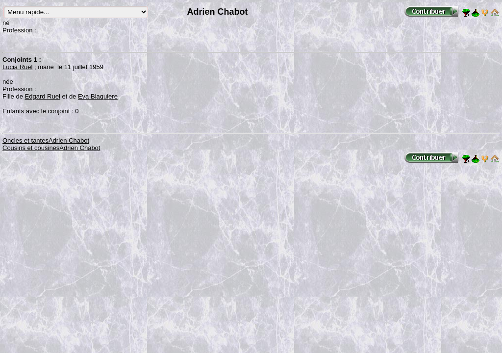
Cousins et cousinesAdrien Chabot (51, 147)
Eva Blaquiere (98, 96)
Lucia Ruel (17, 67)
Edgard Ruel (42, 96)
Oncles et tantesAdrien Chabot (45, 140)
